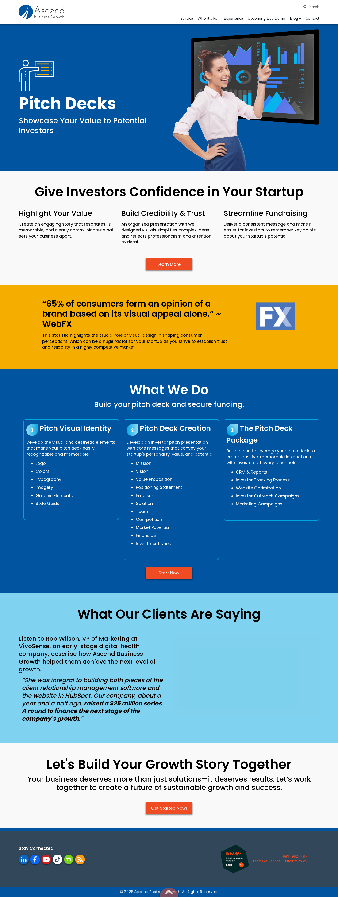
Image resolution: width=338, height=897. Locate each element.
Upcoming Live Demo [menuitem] (266, 18)
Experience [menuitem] (233, 18)
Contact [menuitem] (312, 18)
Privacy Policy (296, 861)
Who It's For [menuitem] (208, 18)
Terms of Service (266, 861)
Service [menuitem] (187, 18)
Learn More (169, 264)
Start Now (169, 573)
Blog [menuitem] (294, 18)
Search (311, 6)
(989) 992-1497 (294, 856)
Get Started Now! (169, 808)
